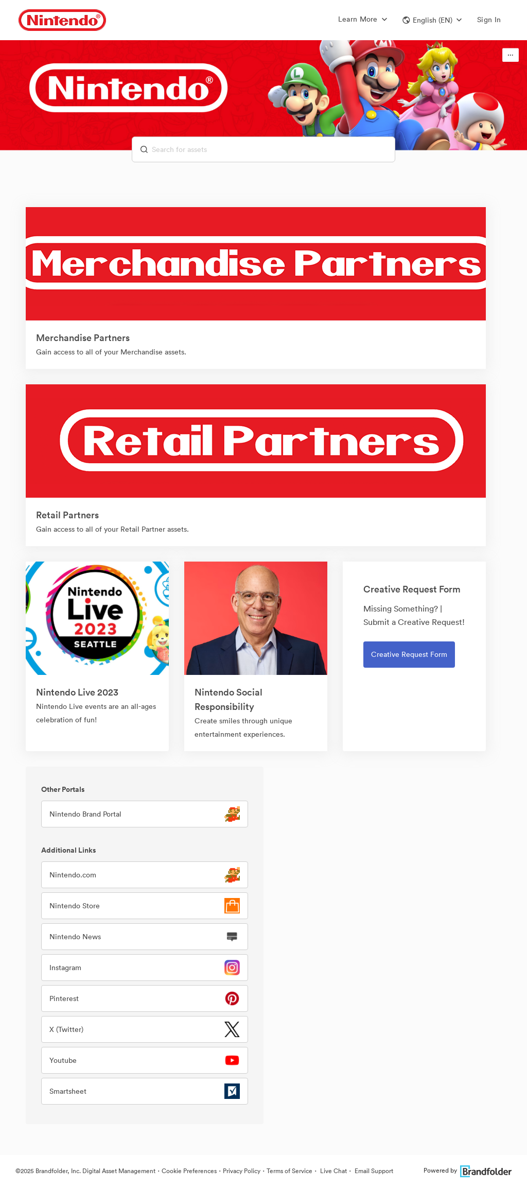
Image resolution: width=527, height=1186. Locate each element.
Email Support (373, 1170)
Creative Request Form (409, 654)
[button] (432, 20)
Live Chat (333, 1170)
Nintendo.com (72, 874)
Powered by (468, 1170)
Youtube (63, 1060)
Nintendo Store (74, 905)
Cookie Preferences (189, 1170)
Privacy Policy (241, 1170)
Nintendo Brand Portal (85, 814)
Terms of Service (289, 1170)
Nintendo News (75, 936)
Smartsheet (67, 1091)
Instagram (65, 967)
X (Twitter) (66, 1029)
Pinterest (64, 998)
